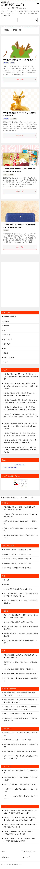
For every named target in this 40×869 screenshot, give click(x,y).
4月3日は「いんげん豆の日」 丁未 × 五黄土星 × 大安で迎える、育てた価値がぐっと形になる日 (21, 416)
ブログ (12, 63)
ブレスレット (8, 339)
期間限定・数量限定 (10, 316)
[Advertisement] (20, 284)
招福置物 (6, 63)
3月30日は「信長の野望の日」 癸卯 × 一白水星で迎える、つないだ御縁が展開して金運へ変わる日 (20, 449)
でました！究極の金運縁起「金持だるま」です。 (18, 622)
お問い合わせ (5, 857)
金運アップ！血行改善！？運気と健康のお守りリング (20, 784)
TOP (15, 497)
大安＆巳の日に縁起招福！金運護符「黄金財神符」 (19, 669)
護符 (5, 330)
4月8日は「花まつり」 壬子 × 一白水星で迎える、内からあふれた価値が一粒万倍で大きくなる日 (21, 376)
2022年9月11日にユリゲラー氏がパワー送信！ (18, 740)
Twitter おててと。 (20, 464)
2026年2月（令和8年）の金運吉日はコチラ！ (17, 559)
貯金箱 (6, 353)
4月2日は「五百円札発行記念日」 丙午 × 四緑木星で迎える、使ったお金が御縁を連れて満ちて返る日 (21, 426)
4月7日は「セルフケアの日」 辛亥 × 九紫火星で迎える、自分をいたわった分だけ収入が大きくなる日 (21, 386)
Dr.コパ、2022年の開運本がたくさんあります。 (18, 589)
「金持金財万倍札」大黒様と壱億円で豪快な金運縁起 (20, 673)
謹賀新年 (6, 580)
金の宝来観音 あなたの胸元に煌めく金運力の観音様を (20, 751)
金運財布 (6, 230)
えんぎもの (13, 118)
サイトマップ (25, 857)
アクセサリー (8, 335)
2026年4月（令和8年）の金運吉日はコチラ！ (17, 549)
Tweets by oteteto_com (10, 467)
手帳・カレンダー (8, 174)
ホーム (3, 851)
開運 (5, 348)
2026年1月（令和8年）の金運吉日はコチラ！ (17, 563)
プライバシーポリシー (28, 851)
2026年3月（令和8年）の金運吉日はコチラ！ (17, 554)
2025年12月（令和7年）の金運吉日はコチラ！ (18, 568)
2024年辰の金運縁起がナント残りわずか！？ (19, 60)
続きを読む (26, 79)
